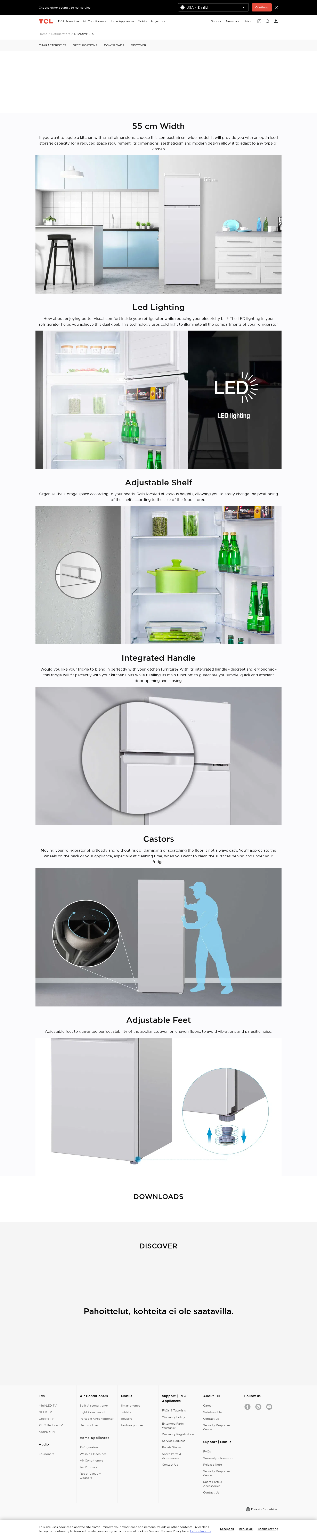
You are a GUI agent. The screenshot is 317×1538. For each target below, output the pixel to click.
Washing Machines (93, 1454)
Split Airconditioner (94, 1405)
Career (208, 1405)
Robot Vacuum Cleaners (90, 1476)
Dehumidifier (89, 1425)
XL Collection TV (51, 1425)
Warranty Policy (173, 1417)
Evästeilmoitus (200, 1531)
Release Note (212, 1464)
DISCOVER (138, 45)
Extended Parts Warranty (173, 1426)
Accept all (227, 1529)
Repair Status (171, 1447)
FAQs (207, 1451)
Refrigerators (60, 34)
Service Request (173, 1441)
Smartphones (130, 1405)
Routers (126, 1418)
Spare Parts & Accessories (171, 1456)
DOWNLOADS (114, 45)
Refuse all (246, 1529)
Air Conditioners (91, 1460)
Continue (261, 7)
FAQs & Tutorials (174, 1410)
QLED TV (45, 1412)
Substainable (212, 1412)
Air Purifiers (88, 1467)
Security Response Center (216, 1427)
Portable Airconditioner (97, 1418)
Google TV (46, 1418)
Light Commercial (92, 1412)
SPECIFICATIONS (85, 45)
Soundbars (46, 1454)
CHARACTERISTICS (52, 45)
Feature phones (132, 1425)
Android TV (47, 1432)
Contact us (211, 1418)
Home (43, 34)
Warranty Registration (178, 1434)
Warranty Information (218, 1458)
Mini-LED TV (48, 1405)
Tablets (126, 1412)
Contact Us (170, 1464)
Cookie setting (268, 1529)
